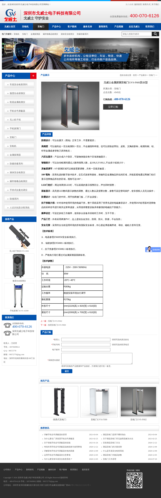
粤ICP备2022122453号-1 (81, 485)
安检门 (41, 26)
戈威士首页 (9, 26)
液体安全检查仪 (67, 34)
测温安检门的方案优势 (112, 447)
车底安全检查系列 (18, 84)
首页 (135, 75)
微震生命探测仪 (17, 93)
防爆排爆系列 (82, 34)
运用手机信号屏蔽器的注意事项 (57, 455)
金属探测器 (35, 34)
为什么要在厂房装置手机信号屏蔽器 (59, 439)
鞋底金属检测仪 (17, 102)
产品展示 (143, 75)
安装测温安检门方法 (111, 443)
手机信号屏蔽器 (17, 111)
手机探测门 (15, 128)
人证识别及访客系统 (20, 207)
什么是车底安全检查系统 (113, 451)
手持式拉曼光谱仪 (18, 190)
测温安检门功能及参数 (112, 455)
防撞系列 (14, 199)
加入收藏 (129, 4)
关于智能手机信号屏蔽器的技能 (57, 443)
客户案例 (72, 26)
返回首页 (138, 4)
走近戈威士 (134, 26)
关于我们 (155, 4)
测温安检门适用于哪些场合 (114, 434)
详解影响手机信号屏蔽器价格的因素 (59, 451)
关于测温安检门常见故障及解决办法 (118, 439)
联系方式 (146, 4)
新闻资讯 (103, 26)
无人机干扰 (15, 120)
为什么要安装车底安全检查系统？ (58, 459)
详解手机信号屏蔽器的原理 (55, 434)
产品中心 (56, 26)
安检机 (25, 26)
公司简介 (7, 469)
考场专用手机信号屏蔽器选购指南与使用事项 (63, 447)
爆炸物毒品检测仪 (50, 34)
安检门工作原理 (109, 459)
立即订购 (113, 107)
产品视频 (118, 26)
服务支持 (87, 26)
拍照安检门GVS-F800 (57, 325)
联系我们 (149, 26)
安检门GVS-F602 (55, 321)
